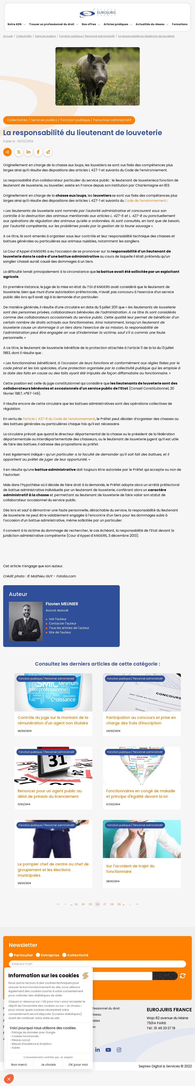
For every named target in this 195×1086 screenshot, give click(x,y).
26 (97, 904)
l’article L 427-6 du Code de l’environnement (60, 419)
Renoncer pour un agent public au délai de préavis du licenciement (50, 793)
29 (119, 904)
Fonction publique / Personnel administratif (87, 36)
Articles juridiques (116, 24)
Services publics (45, 36)
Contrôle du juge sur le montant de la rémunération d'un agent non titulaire (53, 720)
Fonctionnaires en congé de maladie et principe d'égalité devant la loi (140, 793)
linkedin (97, 1050)
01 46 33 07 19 (165, 1028)
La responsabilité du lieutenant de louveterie (146, 36)
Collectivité (77, 955)
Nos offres (89, 24)
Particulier (23, 955)
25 (90, 904)
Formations (179, 24)
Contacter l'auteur (62, 623)
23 (76, 904)
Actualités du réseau (150, 24)
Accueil (8, 36)
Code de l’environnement (146, 200)
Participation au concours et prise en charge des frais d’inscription (141, 720)
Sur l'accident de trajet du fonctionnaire (130, 869)
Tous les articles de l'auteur (69, 628)
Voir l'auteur (57, 619)
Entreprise (50, 955)
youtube (108, 1050)
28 (111, 904)
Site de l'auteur (60, 632)
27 (104, 904)
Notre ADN (15, 24)
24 (83, 904)
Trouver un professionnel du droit (51, 24)
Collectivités (24, 36)
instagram (119, 1050)
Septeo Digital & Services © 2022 (165, 1066)
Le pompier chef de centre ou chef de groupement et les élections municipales (53, 870)
